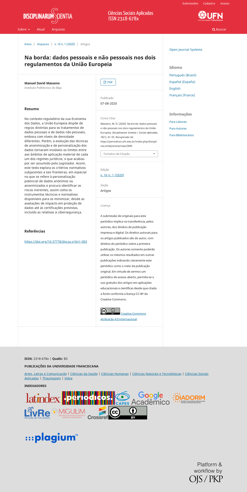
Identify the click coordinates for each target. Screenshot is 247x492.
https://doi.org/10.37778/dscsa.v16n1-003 (55, 241)
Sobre (22, 29)
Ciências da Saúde (84, 374)
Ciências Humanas (115, 374)
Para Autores (178, 128)
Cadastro (209, 3)
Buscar (219, 29)
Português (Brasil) (182, 75)
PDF (110, 82)
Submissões (190, 3)
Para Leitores (178, 122)
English (175, 88)
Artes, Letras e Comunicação (45, 374)
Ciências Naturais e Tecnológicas (156, 374)
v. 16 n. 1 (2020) (64, 44)
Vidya (68, 378)
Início (28, 44)
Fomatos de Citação (117, 154)
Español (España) (182, 82)
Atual (41, 29)
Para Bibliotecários (181, 135)
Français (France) (182, 95)
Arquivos (58, 29)
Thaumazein (51, 378)
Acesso (224, 3)
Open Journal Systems (185, 49)
